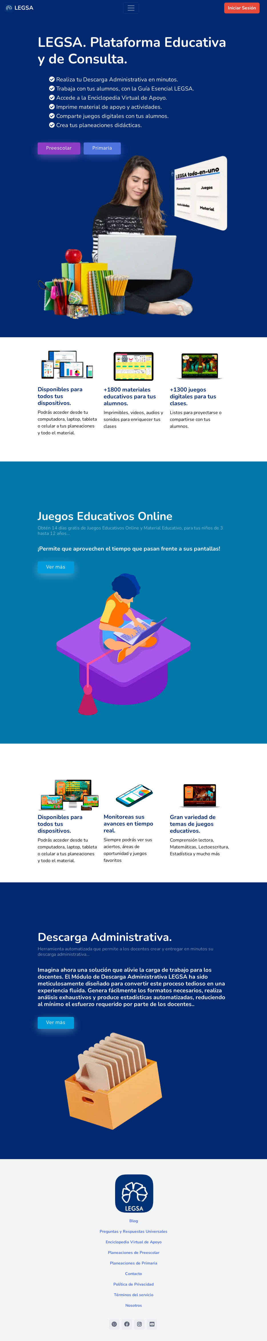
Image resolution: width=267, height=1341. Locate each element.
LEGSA (19, 8)
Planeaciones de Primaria (133, 1263)
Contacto (133, 1273)
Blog (133, 1221)
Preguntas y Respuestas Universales (133, 1231)
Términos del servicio (133, 1295)
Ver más (55, 567)
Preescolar (59, 148)
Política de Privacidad (133, 1284)
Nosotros (133, 1305)
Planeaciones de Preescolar (133, 1252)
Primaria (102, 148)
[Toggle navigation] (131, 8)
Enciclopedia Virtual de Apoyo (134, 1242)
